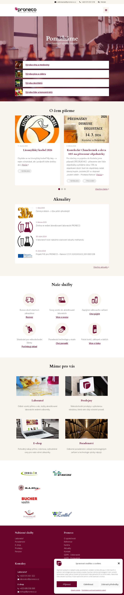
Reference (68, 516)
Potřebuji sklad (29, 346)
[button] (118, 563)
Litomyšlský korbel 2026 (37, 150)
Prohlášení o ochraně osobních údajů (94, 590)
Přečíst (24, 165)
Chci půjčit (94, 313)
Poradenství (20, 516)
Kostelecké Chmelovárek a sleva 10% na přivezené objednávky (86, 152)
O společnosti (70, 513)
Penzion (18, 526)
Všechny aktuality (100, 267)
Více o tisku (95, 343)
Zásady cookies (75, 590)
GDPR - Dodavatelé (72, 533)
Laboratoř (19, 513)
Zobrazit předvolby (110, 584)
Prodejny (18, 523)
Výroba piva (26, 171)
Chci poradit (62, 343)
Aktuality (67, 523)
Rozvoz (29, 317)
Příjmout (67, 584)
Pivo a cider (90, 181)
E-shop (18, 520)
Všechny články (101, 189)
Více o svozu (62, 317)
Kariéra (67, 520)
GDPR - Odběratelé (72, 529)
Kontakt (67, 526)
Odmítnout (88, 584)
